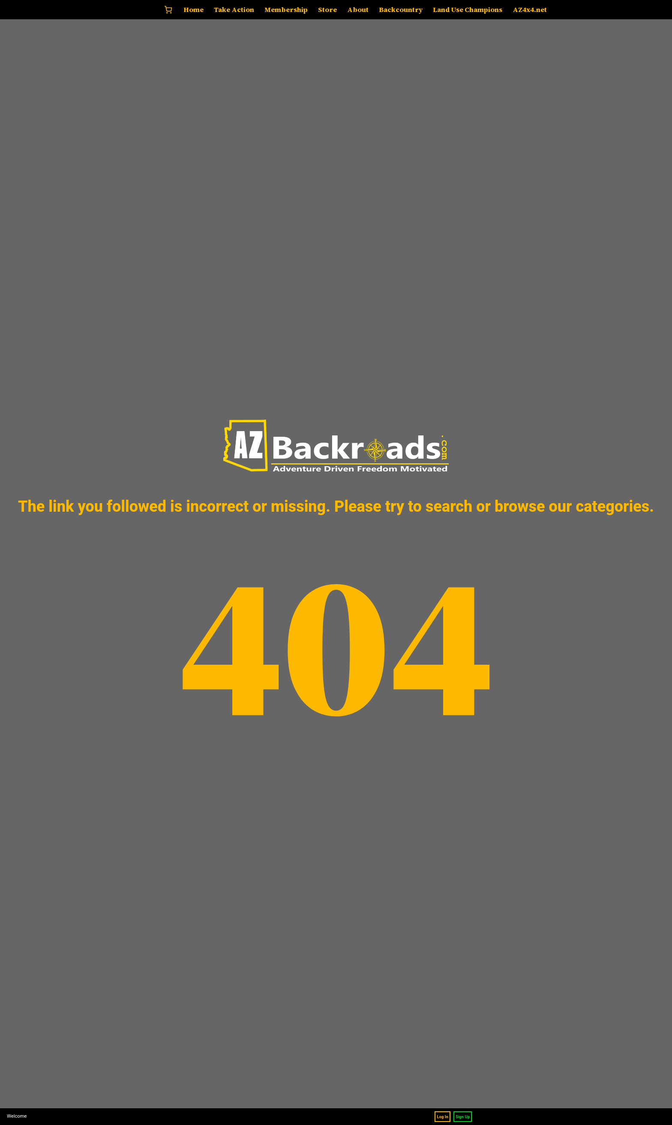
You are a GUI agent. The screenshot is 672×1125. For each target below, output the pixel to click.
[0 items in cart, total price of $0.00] (168, 9)
